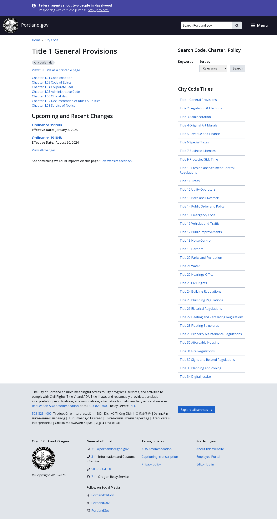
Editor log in (205, 464)
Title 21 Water (190, 266)
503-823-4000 (98, 406)
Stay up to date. (98, 10)
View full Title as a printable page (56, 70)
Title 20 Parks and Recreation (201, 257)
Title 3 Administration (195, 117)
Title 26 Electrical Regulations (201, 308)
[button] (259, 25)
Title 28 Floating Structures (199, 325)
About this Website (210, 449)
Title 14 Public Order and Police (202, 206)
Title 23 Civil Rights (193, 283)
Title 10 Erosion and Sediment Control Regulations (207, 170)
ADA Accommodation (157, 449)
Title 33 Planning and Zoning (200, 368)
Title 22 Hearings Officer (197, 274)
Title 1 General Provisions (198, 100)
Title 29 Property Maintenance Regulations (211, 334)
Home (36, 40)
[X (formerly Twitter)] (98, 503)
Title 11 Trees (190, 181)
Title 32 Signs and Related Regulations (207, 359)
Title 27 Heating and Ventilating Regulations (212, 317)
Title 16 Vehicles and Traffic (199, 223)
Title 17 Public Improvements (201, 232)
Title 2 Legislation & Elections (201, 108)
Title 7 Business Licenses (198, 151)
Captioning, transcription (160, 457)
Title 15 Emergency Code (197, 215)
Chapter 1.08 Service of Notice (53, 105)
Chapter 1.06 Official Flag (50, 96)
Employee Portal (208, 457)
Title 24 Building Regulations (200, 291)
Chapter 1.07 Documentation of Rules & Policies (66, 101)
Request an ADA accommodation (55, 406)
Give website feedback (116, 161)
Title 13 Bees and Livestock (199, 198)
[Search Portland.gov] (206, 25)
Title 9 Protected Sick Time (199, 159)
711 (132, 406)
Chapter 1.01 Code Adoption (52, 78)
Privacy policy (151, 464)
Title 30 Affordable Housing (199, 342)
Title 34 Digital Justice (195, 376)
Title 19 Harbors (191, 249)
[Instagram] (98, 510)
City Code (51, 40)
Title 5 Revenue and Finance (200, 134)
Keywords (185, 61)
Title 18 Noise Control (195, 240)
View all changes (44, 150)
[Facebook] (100, 495)
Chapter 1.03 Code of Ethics (51, 82)
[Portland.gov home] (25, 25)
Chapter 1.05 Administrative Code (56, 92)
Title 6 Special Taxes (194, 142)
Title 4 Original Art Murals (198, 125)
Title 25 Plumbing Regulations (201, 300)
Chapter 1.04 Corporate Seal (52, 87)
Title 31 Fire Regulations (197, 351)
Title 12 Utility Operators (197, 189)
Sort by (204, 61)
